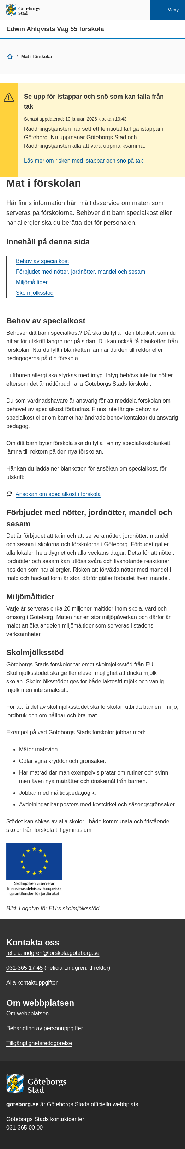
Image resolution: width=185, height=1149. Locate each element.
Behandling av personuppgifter (44, 1028)
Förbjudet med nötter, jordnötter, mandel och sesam (80, 272)
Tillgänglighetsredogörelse (39, 1043)
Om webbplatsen (27, 1013)
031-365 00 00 (24, 1128)
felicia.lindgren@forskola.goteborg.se (53, 953)
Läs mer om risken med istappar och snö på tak (83, 161)
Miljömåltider (32, 282)
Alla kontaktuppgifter (32, 983)
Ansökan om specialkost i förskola (58, 494)
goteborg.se (22, 1104)
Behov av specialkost (42, 261)
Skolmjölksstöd (35, 293)
